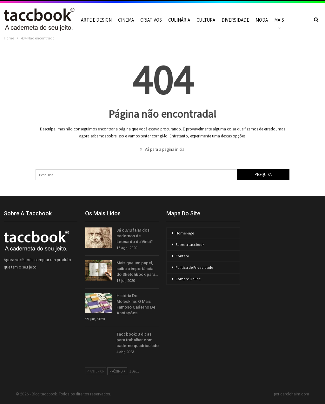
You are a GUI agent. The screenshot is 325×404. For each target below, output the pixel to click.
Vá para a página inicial (162, 149)
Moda (261, 20)
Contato (182, 256)
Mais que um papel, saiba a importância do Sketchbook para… (137, 269)
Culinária (179, 20)
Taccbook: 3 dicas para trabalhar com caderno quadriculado (137, 340)
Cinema (126, 20)
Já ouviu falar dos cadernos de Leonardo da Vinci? (134, 236)
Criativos (151, 20)
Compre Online (188, 278)
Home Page (185, 233)
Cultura (205, 20)
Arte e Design (96, 20)
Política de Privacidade (194, 267)
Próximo (117, 371)
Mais (279, 20)
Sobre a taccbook (190, 244)
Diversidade (235, 20)
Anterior (95, 371)
